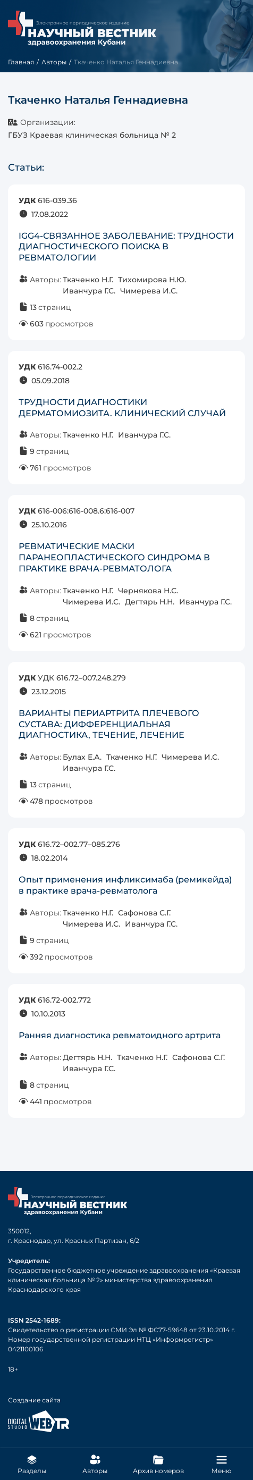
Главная (21, 62)
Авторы (53, 62)
